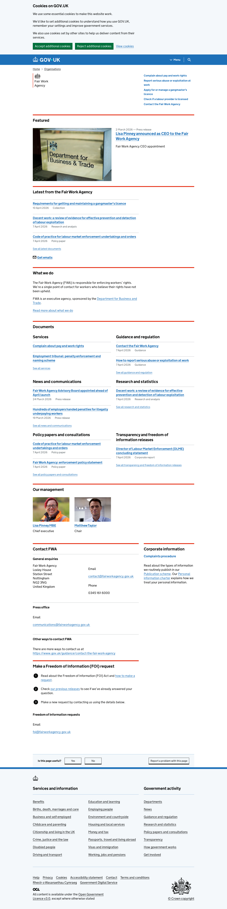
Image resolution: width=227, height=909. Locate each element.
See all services (41, 368)
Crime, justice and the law (50, 839)
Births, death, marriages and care (56, 809)
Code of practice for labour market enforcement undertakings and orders (84, 237)
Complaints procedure (160, 556)
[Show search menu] (189, 60)
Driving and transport (47, 855)
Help (36, 877)
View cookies (125, 46)
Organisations (52, 69)
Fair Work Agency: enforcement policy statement (67, 462)
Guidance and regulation (160, 817)
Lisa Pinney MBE (44, 525)
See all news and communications (52, 425)
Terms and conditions (134, 877)
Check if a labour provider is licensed (166, 99)
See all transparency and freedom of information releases (149, 465)
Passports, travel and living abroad (112, 839)
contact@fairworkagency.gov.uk (111, 576)
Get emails (42, 257)
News (148, 809)
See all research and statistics (133, 407)
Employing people (100, 809)
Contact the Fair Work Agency (162, 104)
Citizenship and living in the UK (54, 832)
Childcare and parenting (49, 824)
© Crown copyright (181, 898)
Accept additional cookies (52, 46)
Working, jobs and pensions (107, 855)
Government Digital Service (98, 882)
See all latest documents (47, 248)
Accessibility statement (86, 877)
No (96, 760)
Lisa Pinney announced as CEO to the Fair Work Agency (152, 136)
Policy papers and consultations (166, 832)
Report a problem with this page (168, 760)
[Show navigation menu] (175, 60)
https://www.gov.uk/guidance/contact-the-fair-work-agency (74, 653)
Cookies (61, 877)
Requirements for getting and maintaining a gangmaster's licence (79, 203)
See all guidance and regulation (134, 372)
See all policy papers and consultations (55, 474)
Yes (76, 760)
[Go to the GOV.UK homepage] (46, 60)
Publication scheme (157, 574)
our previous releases (65, 689)
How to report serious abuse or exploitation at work (152, 360)
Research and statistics (160, 824)
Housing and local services (106, 824)
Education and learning (104, 802)
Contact (111, 877)
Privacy (48, 877)
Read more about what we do (53, 310)
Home (36, 69)
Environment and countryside (108, 817)
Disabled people (44, 847)
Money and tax (98, 832)
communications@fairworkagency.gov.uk (61, 625)
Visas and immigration (103, 847)
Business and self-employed (52, 817)
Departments (153, 802)
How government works (160, 847)
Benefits (38, 802)
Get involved (152, 855)
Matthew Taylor (85, 525)
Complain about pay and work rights (165, 75)
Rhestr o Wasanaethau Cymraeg (55, 882)
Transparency (153, 839)
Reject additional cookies (94, 46)
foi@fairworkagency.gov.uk (52, 732)
